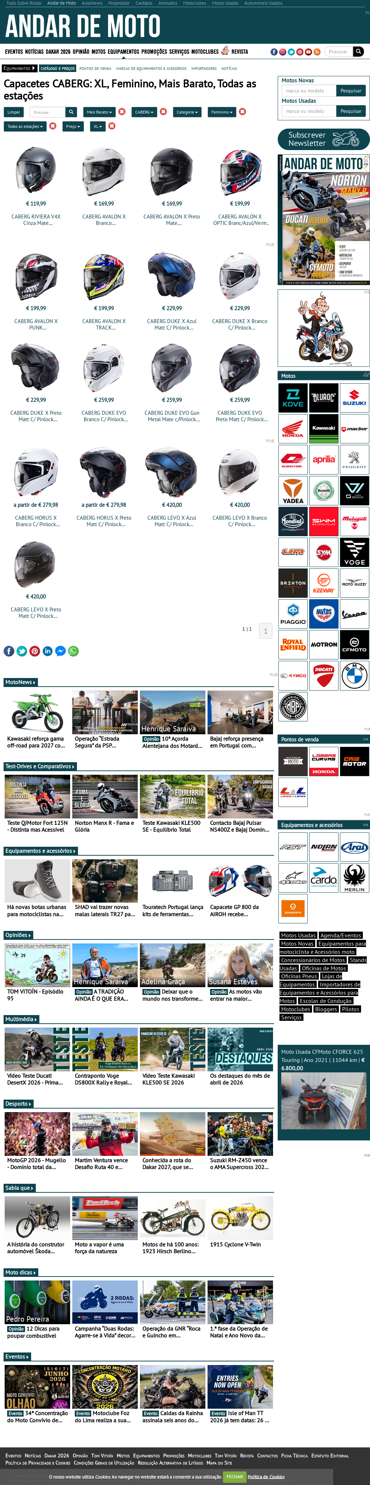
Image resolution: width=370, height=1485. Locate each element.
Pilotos (350, 1009)
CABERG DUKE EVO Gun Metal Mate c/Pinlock (172, 416)
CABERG (144, 112)
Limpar (14, 112)
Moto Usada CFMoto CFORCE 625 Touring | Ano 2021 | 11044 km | (324, 1088)
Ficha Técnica (294, 1455)
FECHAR (235, 1477)
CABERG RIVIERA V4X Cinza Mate (35, 219)
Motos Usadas (298, 935)
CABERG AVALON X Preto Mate (171, 219)
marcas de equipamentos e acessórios (151, 68)
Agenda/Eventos (341, 935)
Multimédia (21, 1019)
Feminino (222, 112)
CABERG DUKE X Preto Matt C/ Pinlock (36, 416)
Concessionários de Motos (313, 959)
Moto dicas (20, 1272)
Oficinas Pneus (299, 976)
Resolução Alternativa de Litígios (170, 1463)
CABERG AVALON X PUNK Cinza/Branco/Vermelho (36, 327)
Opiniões (18, 934)
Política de (266, 1477)
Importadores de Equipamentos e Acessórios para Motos (319, 992)
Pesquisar (351, 90)
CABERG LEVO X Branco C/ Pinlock (240, 521)
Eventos (14, 51)
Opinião (81, 51)
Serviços (179, 51)
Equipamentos (123, 51)
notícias (229, 68)
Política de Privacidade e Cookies (37, 1463)
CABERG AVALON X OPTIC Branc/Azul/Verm (240, 219)
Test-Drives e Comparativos (40, 766)
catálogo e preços (57, 68)
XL (98, 126)
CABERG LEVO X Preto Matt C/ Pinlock (36, 612)
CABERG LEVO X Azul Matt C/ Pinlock (171, 521)
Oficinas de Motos (324, 968)
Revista (240, 51)
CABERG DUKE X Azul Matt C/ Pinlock (171, 324)
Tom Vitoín (102, 1455)
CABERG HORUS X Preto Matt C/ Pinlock (104, 521)
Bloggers (326, 1009)
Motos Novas (297, 943)
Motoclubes (205, 51)
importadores (203, 68)
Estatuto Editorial (330, 1455)
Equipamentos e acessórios (40, 850)
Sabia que (19, 1187)
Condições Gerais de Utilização (104, 1463)
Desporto (18, 1103)
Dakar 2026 (58, 51)
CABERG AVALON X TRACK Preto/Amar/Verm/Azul (103, 327)
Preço (73, 126)
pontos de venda (95, 68)
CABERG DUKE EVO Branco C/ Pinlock (104, 416)
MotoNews (20, 682)
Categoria (187, 112)
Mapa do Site (219, 1463)
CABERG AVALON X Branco (104, 219)
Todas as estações (25, 126)
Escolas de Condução (326, 1000)
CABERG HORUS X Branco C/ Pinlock (36, 521)
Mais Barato (99, 112)
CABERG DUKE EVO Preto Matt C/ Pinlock (240, 416)
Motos (99, 51)
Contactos (267, 1455)
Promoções (154, 51)
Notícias (34, 51)
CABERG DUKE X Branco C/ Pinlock (239, 324)
